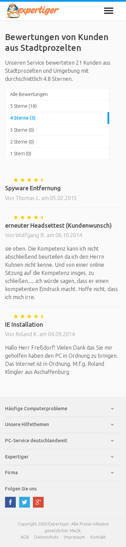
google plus (38, 502)
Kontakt (98, 537)
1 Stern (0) (20, 153)
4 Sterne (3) (23, 118)
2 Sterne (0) (22, 141)
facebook (10, 502)
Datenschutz (46, 537)
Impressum (74, 537)
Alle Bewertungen (29, 94)
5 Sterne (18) (23, 106)
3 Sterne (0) (22, 130)
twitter (24, 502)
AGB (24, 537)
